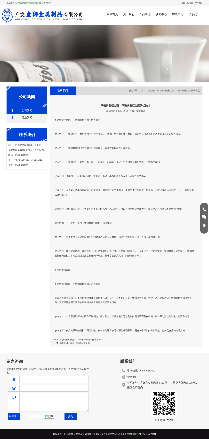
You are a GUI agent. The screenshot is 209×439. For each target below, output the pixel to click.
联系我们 (198, 3)
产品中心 (145, 14)
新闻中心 (161, 14)
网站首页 (112, 14)
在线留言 (177, 14)
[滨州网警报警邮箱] (126, 434)
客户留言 (190, 3)
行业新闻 (27, 117)
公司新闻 (27, 110)
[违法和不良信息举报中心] (104, 434)
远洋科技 (152, 434)
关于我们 (128, 14)
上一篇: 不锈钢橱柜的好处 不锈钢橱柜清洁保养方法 (76, 339)
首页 (183, 3)
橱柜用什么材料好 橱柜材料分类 (71, 343)
